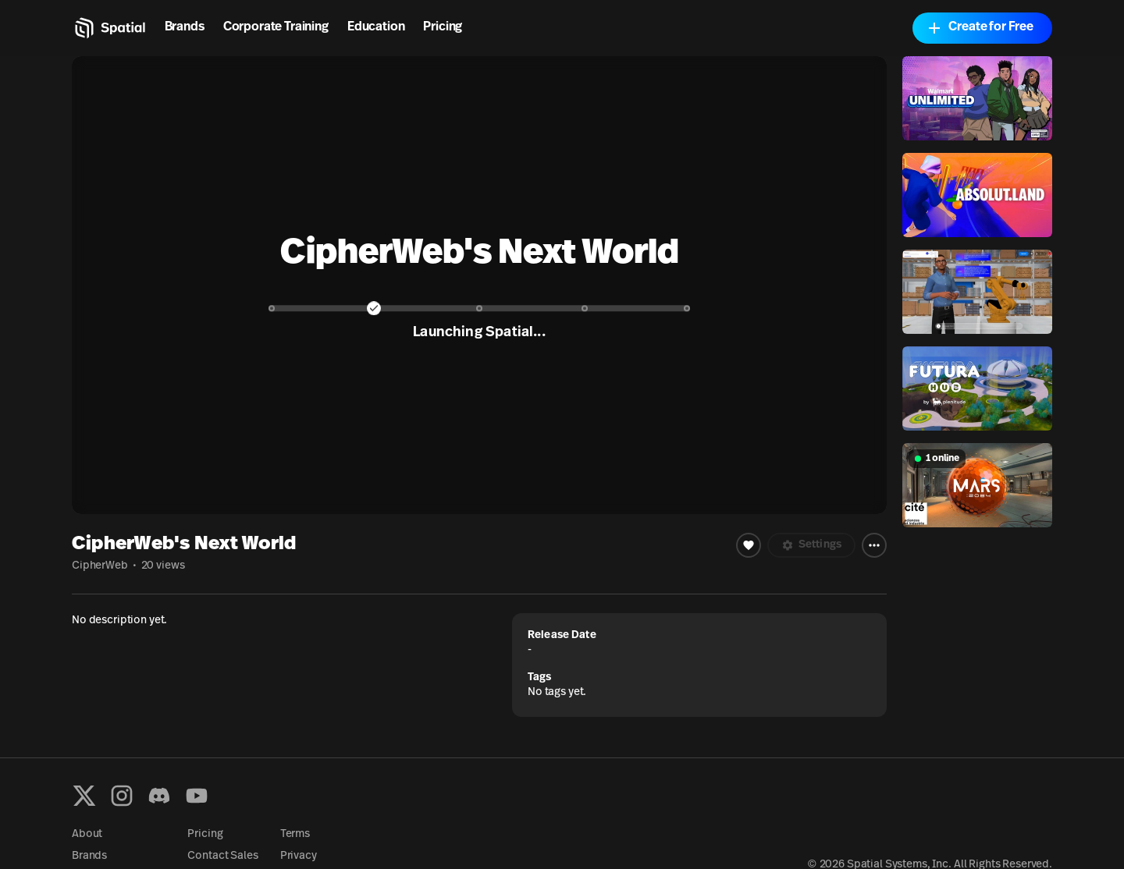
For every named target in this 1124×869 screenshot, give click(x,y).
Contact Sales (222, 856)
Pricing (442, 27)
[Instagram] (121, 795)
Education (376, 27)
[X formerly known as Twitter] (84, 795)
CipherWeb (100, 566)
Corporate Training (276, 27)
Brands (185, 27)
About (87, 834)
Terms (295, 834)
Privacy (298, 856)
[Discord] (159, 795)
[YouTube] (196, 795)
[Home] (109, 28)
